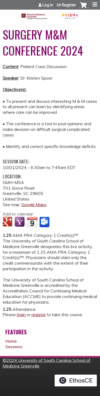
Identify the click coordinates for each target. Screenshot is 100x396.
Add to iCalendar (32, 222)
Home (11, 341)
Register (69, 5)
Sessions (13, 346)
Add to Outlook (44, 222)
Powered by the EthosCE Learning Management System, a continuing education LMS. (75, 380)
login (21, 314)
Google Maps (33, 204)
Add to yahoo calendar (20, 222)
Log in (47, 5)
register (38, 314)
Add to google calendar (8, 222)
